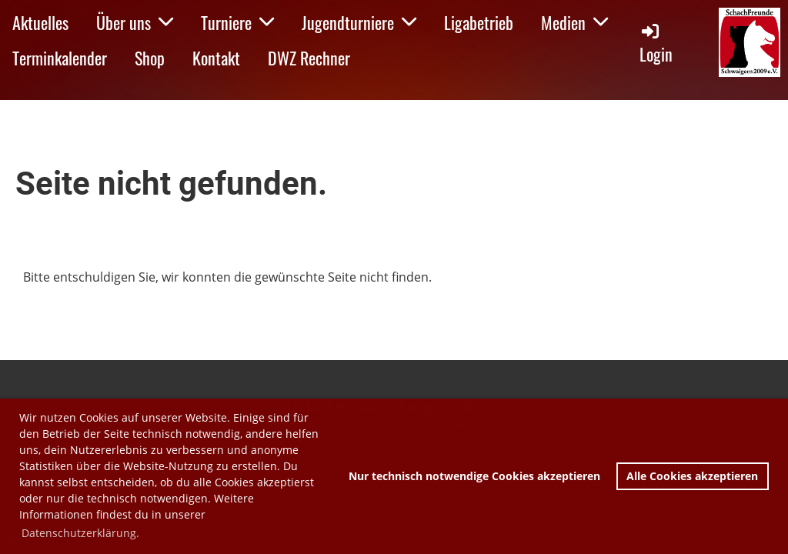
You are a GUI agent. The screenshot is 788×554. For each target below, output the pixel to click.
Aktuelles (40, 22)
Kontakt (216, 57)
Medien (574, 22)
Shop (150, 57)
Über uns (134, 22)
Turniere (237, 22)
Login (656, 43)
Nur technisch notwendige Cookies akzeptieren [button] (474, 476)
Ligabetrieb (478, 22)
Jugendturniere (359, 22)
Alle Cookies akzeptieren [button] (692, 476)
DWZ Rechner (309, 57)
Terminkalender (59, 57)
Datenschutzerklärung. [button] (80, 533)
